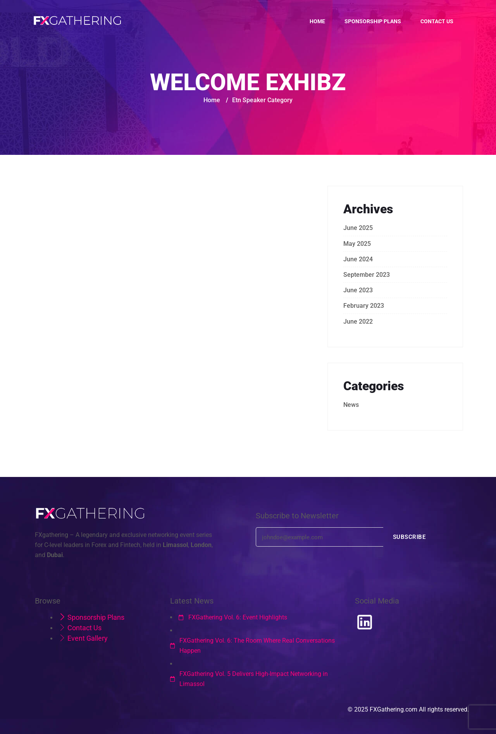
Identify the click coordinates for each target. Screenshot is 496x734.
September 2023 (366, 274)
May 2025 (357, 243)
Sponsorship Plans (372, 21)
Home (317, 21)
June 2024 (358, 259)
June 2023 (358, 290)
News (351, 404)
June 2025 (358, 228)
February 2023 (363, 305)
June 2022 (358, 321)
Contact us (436, 21)
